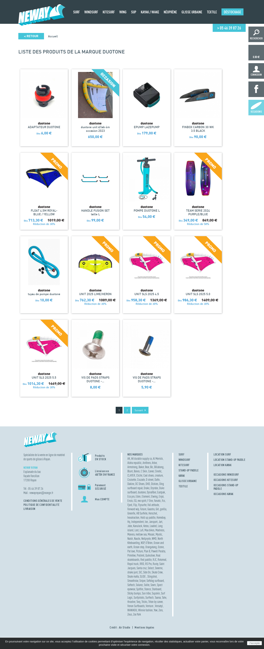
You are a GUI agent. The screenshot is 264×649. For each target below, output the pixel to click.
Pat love (131, 551)
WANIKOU (132, 610)
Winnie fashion (145, 610)
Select (151, 568)
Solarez (139, 585)
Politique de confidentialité (41, 504)
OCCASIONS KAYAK (223, 494)
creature (159, 475)
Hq (128, 522)
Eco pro (131, 496)
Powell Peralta (158, 551)
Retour (31, 36)
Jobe (129, 526)
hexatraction (133, 517)
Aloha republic (134, 463)
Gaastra (151, 509)
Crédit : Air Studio (120, 627)
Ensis (130, 501)
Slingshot (152, 576)
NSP (142, 543)
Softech (131, 585)
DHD (148, 484)
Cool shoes (148, 475)
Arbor (154, 463)
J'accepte (254, 643)
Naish (130, 538)
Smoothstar (132, 581)
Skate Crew (157, 572)
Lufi (141, 530)
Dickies (154, 484)
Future (143, 509)
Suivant (140, 410)
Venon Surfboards (136, 606)
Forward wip (133, 509)
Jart (160, 522)
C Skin (144, 471)
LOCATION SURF (222, 454)
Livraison (29, 508)
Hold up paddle (147, 517)
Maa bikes (149, 530)
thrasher (131, 602)
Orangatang (151, 547)
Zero (161, 610)
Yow (155, 610)
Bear (147, 467)
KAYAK (182, 475)
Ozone (161, 547)
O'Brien (149, 543)
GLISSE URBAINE (188, 481)
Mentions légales (144, 627)
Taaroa (158, 597)
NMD (154, 538)
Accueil (53, 36)
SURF (182, 454)
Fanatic (157, 501)
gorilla (163, 509)
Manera (131, 534)
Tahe (164, 597)
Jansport (153, 522)
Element (146, 496)
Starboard (156, 589)
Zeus (129, 614)
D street (149, 479)
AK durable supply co (141, 458)
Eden (138, 496)
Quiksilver (150, 555)
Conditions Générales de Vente (42, 500)
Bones (137, 471)
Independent (137, 522)
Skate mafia (133, 576)
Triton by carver (155, 602)
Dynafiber (151, 492)
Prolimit (140, 555)
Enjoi (161, 496)
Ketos (146, 526)
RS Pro (148, 564)
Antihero (147, 463)
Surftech (149, 597)
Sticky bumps (134, 593)
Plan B (147, 551)
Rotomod (162, 559)
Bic (151, 467)
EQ (135, 501)
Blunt (130, 471)
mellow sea (141, 534)
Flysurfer (142, 505)
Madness (159, 530)
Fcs (163, 501)
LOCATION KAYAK (223, 465)
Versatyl (159, 606)
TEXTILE (183, 486)
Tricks (144, 602)
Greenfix (131, 513)
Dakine (130, 484)
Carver (151, 471)
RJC (155, 559)
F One (150, 501)
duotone (142, 492)
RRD (142, 564)
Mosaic (151, 534)
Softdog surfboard (155, 581)
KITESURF (184, 465)
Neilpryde (146, 538)
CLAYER (131, 475)
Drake (146, 488)
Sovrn (153, 585)
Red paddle (146, 559)
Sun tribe (146, 593)
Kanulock (137, 526)
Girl (157, 509)
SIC (140, 572)
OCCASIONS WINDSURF (226, 474)
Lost (137, 530)
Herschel (152, 513)
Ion (146, 522)
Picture (139, 551)
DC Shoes (139, 484)
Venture (150, 606)
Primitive (131, 555)
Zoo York (137, 614)
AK (128, 458)
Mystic (159, 534)
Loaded (153, 526)
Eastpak (161, 492)
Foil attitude (153, 505)
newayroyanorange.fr (41, 493)
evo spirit (142, 501)
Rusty (155, 564)
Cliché (139, 475)
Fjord (129, 505)
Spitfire (139, 589)
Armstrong (132, 467)
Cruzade (141, 479)
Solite (146, 585)
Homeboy (161, 517)
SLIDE (143, 576)
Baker (141, 467)
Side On (147, 572)
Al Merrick (158, 458)
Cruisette (131, 479)
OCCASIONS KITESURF (226, 479)
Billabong (159, 467)
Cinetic (158, 471)
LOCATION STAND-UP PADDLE (229, 459)
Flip (135, 505)
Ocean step (138, 547)
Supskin (156, 593)
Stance (147, 589)
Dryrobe (154, 488)
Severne (158, 568)
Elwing (154, 496)
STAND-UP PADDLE (189, 470)
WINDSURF (184, 459)
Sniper (142, 581)
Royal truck (133, 564)
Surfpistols (139, 597)
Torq (138, 602)
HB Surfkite (141, 513)
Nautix (137, 538)
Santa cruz (142, 568)
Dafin (157, 479)
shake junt (132, 572)
